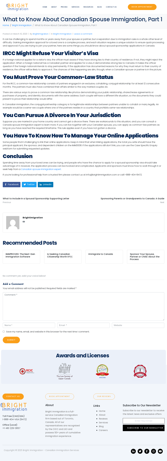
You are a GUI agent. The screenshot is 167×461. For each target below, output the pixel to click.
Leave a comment (83, 33)
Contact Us (111, 7)
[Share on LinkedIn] (45, 184)
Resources (88, 7)
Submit (11, 340)
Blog (99, 7)
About (54, 7)
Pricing (64, 7)
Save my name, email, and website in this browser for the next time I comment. (48, 331)
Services (75, 7)
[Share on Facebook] (11, 184)
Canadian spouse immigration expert (41, 169)
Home (45, 7)
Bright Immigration (62, 33)
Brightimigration (40, 33)
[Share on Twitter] (29, 184)
